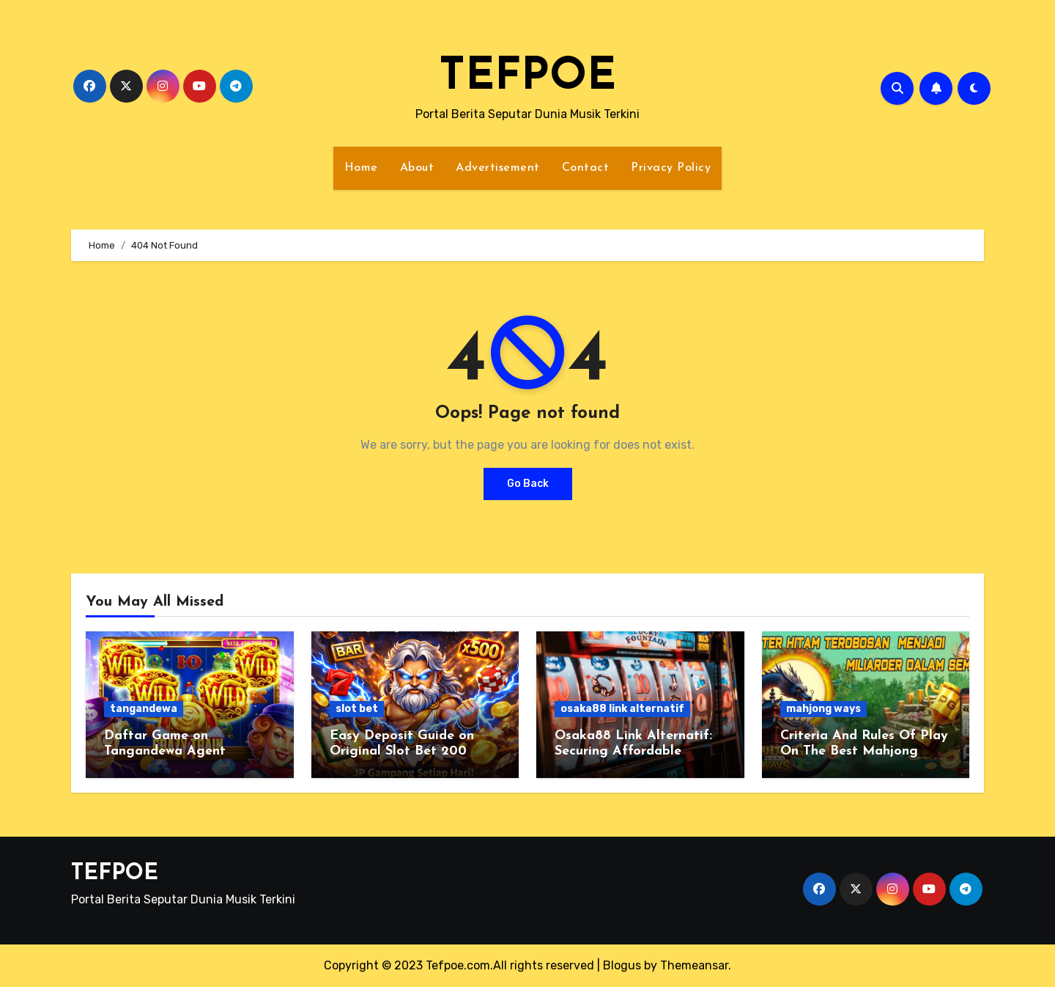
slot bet (357, 708)
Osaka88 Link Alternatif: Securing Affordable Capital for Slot (633, 751)
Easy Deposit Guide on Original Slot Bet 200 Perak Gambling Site (402, 751)
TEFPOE (527, 78)
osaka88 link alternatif (622, 708)
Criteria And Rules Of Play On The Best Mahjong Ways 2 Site (864, 751)
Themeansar (694, 965)
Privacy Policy (671, 168)
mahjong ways (823, 708)
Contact (586, 168)
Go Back (528, 483)
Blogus (622, 965)
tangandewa (143, 708)
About (417, 168)
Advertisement (498, 168)
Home (361, 168)
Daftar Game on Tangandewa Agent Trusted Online (165, 751)
